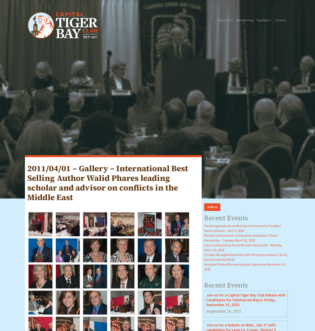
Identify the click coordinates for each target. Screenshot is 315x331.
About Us (224, 20)
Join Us (212, 207)
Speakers (263, 20)
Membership (245, 20)
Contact (280, 20)
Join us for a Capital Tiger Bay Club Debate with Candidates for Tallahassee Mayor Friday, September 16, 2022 (245, 300)
